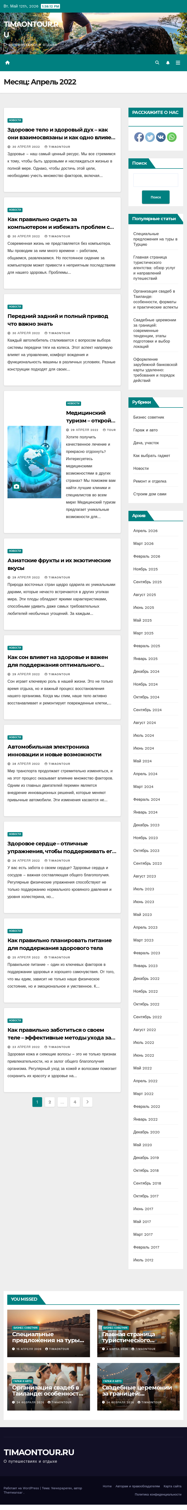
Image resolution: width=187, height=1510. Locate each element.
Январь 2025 (145, 658)
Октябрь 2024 (146, 697)
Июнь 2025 (143, 607)
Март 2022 (143, 1093)
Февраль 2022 (146, 1106)
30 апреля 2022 (26, 146)
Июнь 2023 (143, 901)
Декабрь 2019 (146, 1157)
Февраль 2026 (146, 556)
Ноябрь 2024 (145, 684)
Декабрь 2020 (146, 1132)
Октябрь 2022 (146, 1004)
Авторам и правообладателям (138, 1486)
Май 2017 (142, 1221)
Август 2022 (144, 1029)
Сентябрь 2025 (147, 582)
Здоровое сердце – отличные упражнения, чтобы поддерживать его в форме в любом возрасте (61, 851)
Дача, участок (146, 443)
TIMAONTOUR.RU (39, 1452)
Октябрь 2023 (146, 850)
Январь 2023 (145, 965)
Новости (15, 120)
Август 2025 (144, 594)
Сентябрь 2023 (147, 863)
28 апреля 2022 (26, 764)
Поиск (139, 163)
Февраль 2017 (146, 1247)
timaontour (57, 146)
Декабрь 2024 (146, 671)
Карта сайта (172, 1486)
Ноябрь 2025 (145, 569)
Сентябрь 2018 (147, 1183)
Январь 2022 (145, 1119)
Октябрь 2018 (146, 1170)
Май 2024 (142, 761)
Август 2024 (144, 722)
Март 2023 (143, 940)
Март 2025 (143, 633)
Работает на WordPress (22, 1488)
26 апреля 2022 (26, 860)
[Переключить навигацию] (178, 62)
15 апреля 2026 (30, 1349)
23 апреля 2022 (26, 1047)
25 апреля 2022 (26, 957)
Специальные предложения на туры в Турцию (155, 239)
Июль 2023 (143, 889)
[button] (157, 62)
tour (109, 430)
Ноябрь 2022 (145, 991)
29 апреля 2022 (85, 430)
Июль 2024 (143, 735)
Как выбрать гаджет (151, 455)
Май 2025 (142, 620)
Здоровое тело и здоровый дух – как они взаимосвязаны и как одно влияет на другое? (60, 137)
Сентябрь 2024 (147, 710)
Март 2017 (143, 1234)
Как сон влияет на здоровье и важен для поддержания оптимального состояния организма (57, 665)
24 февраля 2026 (31, 1402)
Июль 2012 (143, 1260)
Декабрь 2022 (146, 978)
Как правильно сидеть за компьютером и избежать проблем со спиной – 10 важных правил (60, 227)
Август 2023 (144, 876)
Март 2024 (143, 786)
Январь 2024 (145, 812)
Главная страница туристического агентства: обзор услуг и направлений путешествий (154, 268)
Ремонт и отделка (149, 481)
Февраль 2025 (146, 646)
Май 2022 (142, 1068)
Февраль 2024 (146, 799)
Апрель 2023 (145, 927)
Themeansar (13, 1492)
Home (107, 1486)
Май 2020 (142, 1145)
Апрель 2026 (145, 530)
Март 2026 (143, 543)
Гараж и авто (145, 430)
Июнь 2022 (143, 1055)
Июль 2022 (143, 1042)
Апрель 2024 (145, 774)
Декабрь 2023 (146, 825)
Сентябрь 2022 (147, 1017)
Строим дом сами (149, 494)
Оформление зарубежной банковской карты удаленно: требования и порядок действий (155, 370)
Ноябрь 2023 (145, 838)
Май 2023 (142, 914)
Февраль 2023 (146, 953)
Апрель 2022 (145, 1081)
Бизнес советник (148, 417)
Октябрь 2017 (145, 1196)
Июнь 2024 (143, 748)
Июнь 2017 (143, 1209)
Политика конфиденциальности (158, 1494)
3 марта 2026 (117, 1349)
